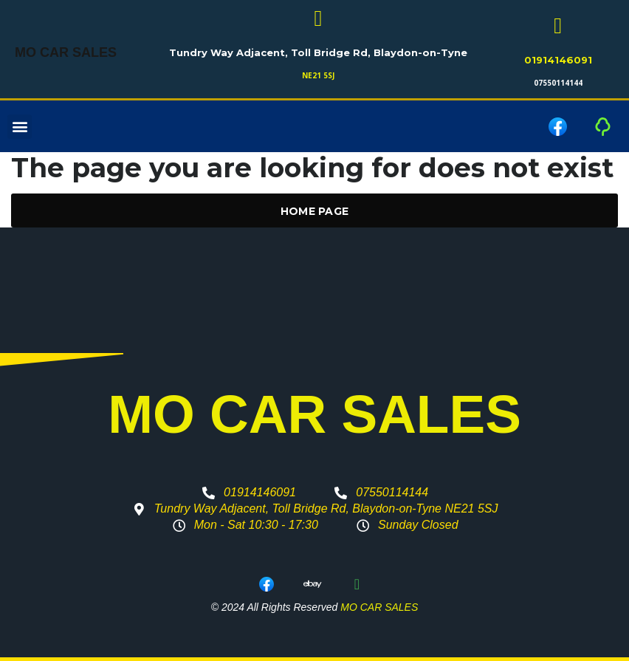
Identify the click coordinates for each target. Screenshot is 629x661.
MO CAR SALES (66, 53)
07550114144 (558, 83)
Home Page (315, 211)
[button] (19, 126)
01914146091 (558, 60)
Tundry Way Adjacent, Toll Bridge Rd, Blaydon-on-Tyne (318, 52)
